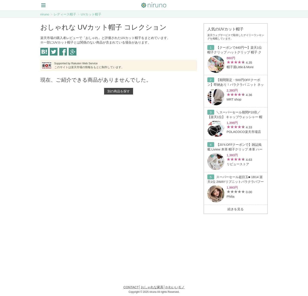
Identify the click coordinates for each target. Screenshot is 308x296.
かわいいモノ (175, 287)
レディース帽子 (65, 14)
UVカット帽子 (91, 14)
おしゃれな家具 (152, 287)
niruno (44, 14)
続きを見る (236, 209)
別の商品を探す (118, 91)
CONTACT (131, 287)
